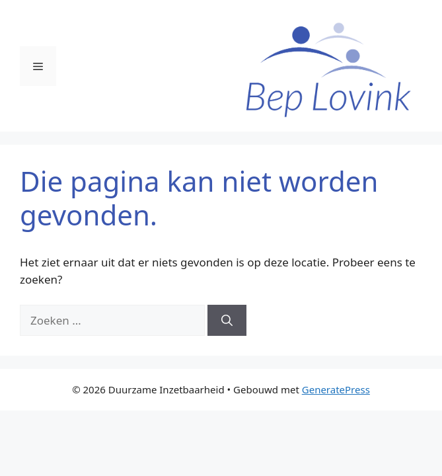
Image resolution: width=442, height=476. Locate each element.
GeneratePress (336, 389)
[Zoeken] (226, 321)
